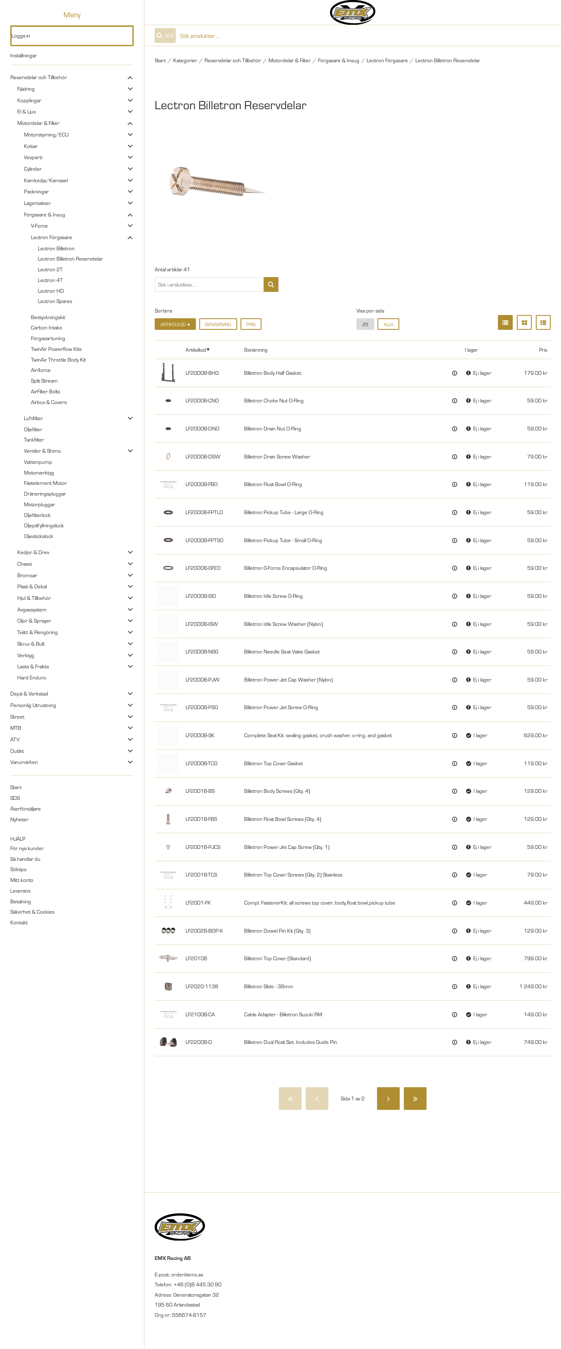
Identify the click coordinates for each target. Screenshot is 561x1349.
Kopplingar (29, 100)
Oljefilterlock (37, 515)
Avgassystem (32, 609)
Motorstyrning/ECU (46, 134)
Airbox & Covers (49, 402)
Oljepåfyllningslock (44, 525)
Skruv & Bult (31, 643)
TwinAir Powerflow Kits (56, 349)
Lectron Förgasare (51, 237)
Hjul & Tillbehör (34, 598)
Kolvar (31, 146)
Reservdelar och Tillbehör (38, 77)
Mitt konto (21, 880)
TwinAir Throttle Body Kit (58, 359)
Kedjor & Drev (33, 552)
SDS (15, 797)
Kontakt (19, 922)
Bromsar (27, 575)
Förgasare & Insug (44, 214)
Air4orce (41, 370)
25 (365, 324)
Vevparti (33, 157)
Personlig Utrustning (33, 705)
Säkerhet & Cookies (32, 911)
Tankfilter (34, 439)
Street (17, 716)
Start (15, 787)
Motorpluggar (39, 504)
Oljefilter (33, 429)
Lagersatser (37, 203)
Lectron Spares (55, 301)
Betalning (20, 901)
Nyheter (19, 819)
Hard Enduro (31, 677)
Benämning (218, 324)
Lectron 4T (50, 280)
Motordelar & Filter (38, 123)
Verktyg (25, 655)
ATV (14, 739)
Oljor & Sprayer (34, 620)
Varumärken (24, 762)
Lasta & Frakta (33, 666)
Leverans (20, 890)
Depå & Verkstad (29, 693)
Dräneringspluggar (45, 493)
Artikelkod (196, 349)
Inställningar (23, 55)
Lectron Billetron (56, 248)
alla (389, 324)
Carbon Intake (46, 327)
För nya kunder (27, 848)
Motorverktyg (39, 472)
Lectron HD (51, 290)
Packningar (36, 191)
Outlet (17, 750)
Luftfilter (33, 418)
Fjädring (26, 88)
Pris (250, 324)
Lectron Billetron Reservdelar (70, 258)
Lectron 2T (50, 269)
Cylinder (33, 168)
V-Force (39, 225)
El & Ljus (26, 111)
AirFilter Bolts (45, 391)
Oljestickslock (38, 536)
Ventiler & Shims (42, 450)
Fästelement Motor (45, 482)
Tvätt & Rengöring (37, 632)
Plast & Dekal (32, 586)
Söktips (18, 869)
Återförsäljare (25, 808)
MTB (15, 727)
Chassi (24, 563)
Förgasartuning (48, 338)
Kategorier (185, 60)
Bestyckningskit (48, 317)
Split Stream (44, 380)
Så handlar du (25, 859)
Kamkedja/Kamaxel (46, 180)
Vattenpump (38, 461)
